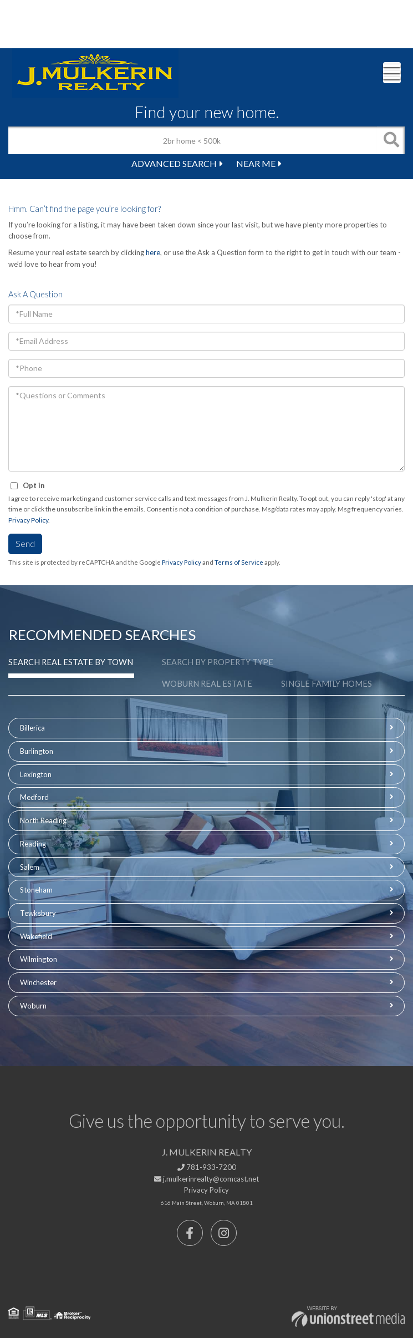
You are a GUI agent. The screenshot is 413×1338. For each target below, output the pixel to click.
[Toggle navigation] (392, 72)
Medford (34, 797)
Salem (29, 867)
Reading (33, 843)
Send (25, 543)
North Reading (43, 820)
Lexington (36, 774)
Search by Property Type (217, 662)
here (153, 252)
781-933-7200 (206, 1167)
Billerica (32, 727)
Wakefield (36, 936)
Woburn (33, 1005)
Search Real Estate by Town (70, 662)
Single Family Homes (326, 683)
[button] (391, 140)
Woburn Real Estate (207, 683)
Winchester (38, 982)
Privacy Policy (28, 520)
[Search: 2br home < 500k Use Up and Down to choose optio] (192, 140)
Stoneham (36, 889)
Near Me (256, 163)
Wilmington (38, 959)
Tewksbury (38, 913)
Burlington (36, 751)
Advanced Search (174, 163)
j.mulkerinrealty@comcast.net (206, 1178)
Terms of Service (239, 562)
